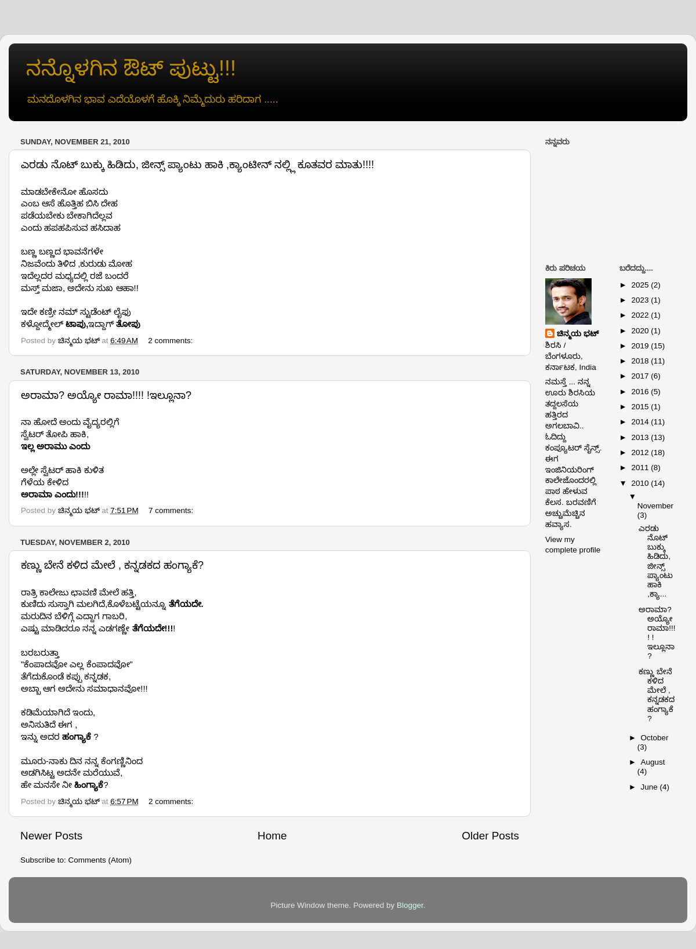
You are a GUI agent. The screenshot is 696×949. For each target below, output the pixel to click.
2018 (641, 361)
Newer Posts (51, 836)
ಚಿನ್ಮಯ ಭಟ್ (578, 333)
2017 (641, 376)
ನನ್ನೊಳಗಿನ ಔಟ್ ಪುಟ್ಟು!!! (131, 68)
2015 (641, 406)
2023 (641, 300)
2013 (641, 437)
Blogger (410, 905)
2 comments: (171, 340)
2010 (641, 483)
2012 (641, 452)
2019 (641, 345)
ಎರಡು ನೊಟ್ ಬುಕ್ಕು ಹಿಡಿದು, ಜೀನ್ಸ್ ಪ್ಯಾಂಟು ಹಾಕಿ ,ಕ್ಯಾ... (656, 561)
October (655, 737)
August (653, 762)
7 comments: (171, 510)
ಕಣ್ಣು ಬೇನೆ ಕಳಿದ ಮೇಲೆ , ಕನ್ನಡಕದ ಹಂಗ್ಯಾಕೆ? (112, 565)
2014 (641, 421)
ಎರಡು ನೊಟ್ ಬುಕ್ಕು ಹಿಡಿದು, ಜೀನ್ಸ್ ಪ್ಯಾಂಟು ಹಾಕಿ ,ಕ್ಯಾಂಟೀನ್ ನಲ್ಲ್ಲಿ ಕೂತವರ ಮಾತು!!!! (197, 164)
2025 (641, 285)
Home (272, 836)
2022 (641, 315)
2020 (641, 330)
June (650, 787)
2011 (641, 467)
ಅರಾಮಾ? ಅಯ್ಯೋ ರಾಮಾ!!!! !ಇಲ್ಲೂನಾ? (106, 395)
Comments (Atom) (100, 860)
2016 (641, 391)
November (655, 505)
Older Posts (490, 836)
